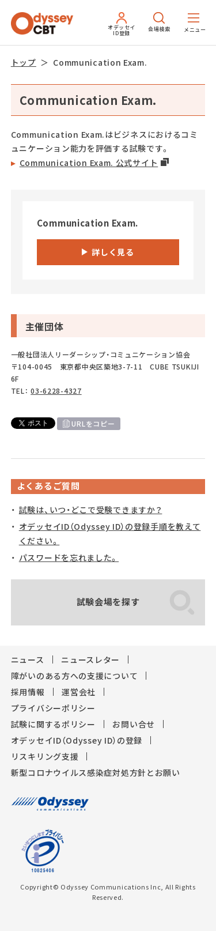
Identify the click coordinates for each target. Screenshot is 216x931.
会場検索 (159, 22)
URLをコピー (93, 424)
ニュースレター (90, 659)
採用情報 (28, 692)
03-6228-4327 (56, 391)
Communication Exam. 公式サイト (89, 162)
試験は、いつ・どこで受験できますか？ (90, 509)
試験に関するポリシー (53, 724)
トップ (23, 62)
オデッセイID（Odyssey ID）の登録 (76, 740)
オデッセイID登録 (122, 24)
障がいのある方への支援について (74, 675)
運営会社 (79, 692)
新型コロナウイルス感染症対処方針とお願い (95, 772)
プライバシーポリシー (53, 708)
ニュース (27, 659)
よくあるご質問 (48, 486)
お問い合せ (133, 724)
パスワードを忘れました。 (69, 557)
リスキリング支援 (45, 756)
